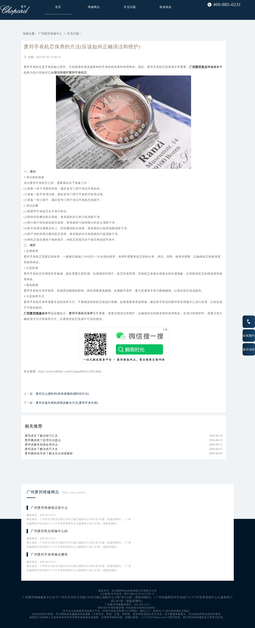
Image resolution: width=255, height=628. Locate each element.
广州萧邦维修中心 (50, 33)
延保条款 (166, 7)
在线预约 (249, 335)
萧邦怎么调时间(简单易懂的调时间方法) (62, 393)
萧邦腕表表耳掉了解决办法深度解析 (49, 453)
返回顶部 (249, 349)
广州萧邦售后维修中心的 (49, 531)
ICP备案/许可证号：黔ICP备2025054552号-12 (127, 594)
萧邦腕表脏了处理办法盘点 (43, 440)
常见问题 (130, 7)
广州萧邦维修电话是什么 (49, 507)
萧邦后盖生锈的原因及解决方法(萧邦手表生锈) (67, 402)
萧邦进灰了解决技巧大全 (41, 448)
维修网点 (94, 7)
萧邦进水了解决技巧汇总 (41, 435)
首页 (58, 7)
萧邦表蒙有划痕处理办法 (41, 444)
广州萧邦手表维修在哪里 (49, 554)
